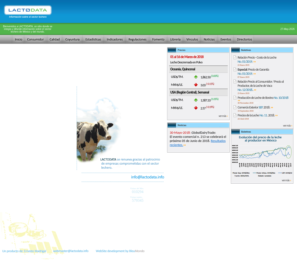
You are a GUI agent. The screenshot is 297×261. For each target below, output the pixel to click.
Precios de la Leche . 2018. (258, 115)
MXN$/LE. (177, 85)
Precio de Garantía (253, 71)
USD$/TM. (177, 77)
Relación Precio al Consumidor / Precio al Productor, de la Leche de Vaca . (261, 86)
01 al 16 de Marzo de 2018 (186, 57)
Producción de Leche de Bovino (263, 98)
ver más (223, 116)
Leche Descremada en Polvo (186, 62)
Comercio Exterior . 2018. (255, 107)
